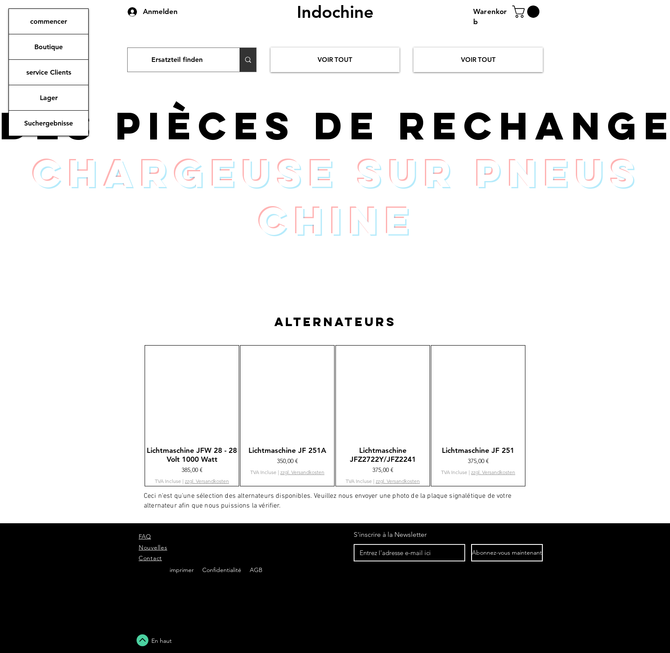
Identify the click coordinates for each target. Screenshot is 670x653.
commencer (48, 21)
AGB (255, 570)
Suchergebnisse (48, 123)
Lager (49, 98)
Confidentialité (222, 570)
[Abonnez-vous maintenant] (507, 552)
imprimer (182, 570)
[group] (335, 416)
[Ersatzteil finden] (177, 60)
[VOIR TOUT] (335, 59)
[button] (527, 12)
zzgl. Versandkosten (207, 481)
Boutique (48, 47)
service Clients (48, 72)
